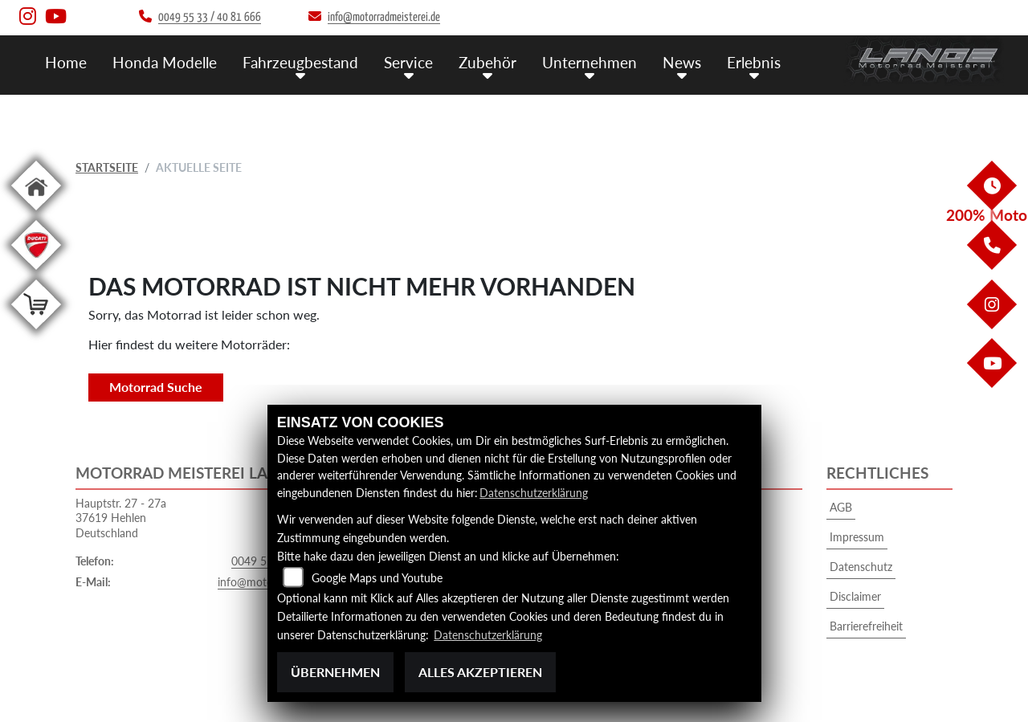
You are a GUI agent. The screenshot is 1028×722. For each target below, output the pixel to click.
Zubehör (487, 62)
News (682, 62)
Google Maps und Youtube (377, 578)
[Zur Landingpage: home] (36, 213)
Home (66, 62)
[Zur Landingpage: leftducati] (36, 272)
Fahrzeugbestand (300, 62)
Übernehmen (335, 671)
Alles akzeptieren (480, 671)
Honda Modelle (164, 62)
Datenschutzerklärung (533, 493)
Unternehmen (589, 62)
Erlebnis (754, 62)
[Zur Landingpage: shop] (36, 332)
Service (408, 62)
